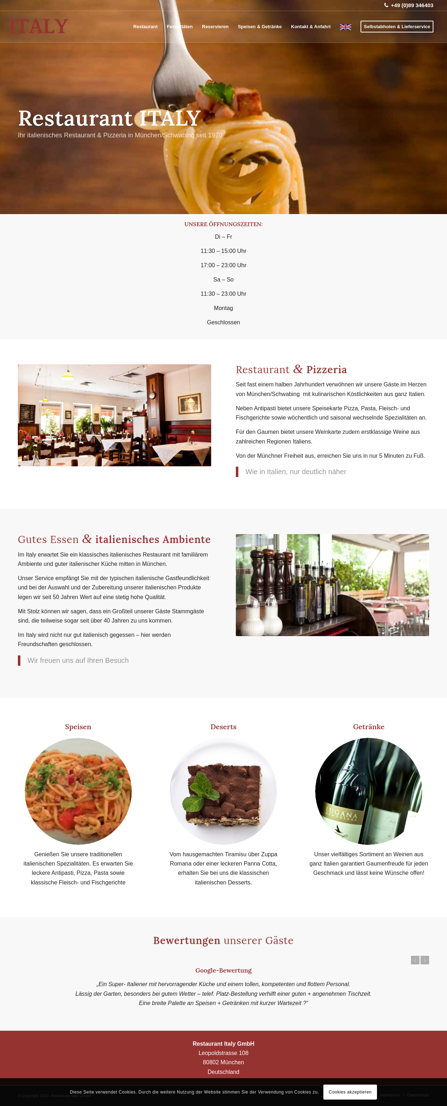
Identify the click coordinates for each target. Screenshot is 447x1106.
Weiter (425, 960)
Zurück (415, 960)
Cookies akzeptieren (350, 1092)
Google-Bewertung (223, 970)
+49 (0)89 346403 (412, 5)
